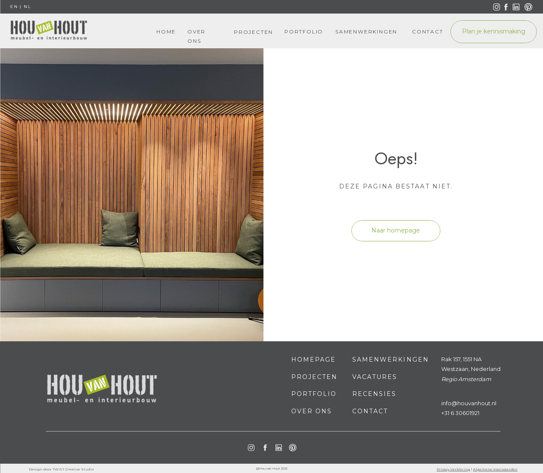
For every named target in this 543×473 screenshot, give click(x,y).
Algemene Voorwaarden (495, 469)
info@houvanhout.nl (468, 403)
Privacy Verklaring (453, 469)
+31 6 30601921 (460, 412)
